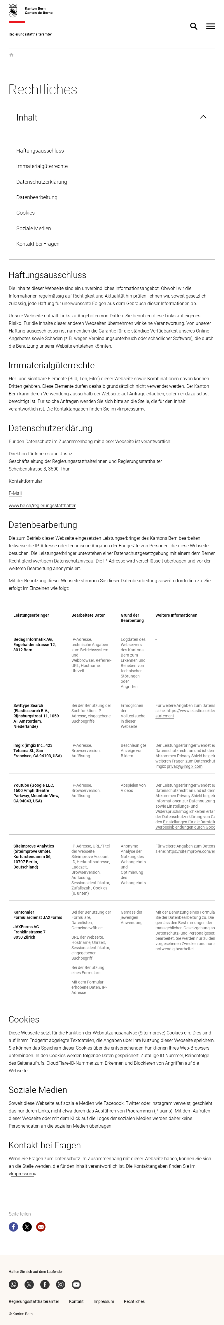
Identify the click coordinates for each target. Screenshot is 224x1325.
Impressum (130, 409)
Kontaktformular (25, 481)
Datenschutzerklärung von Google (193, 816)
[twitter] (27, 1228)
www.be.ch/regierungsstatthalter (42, 505)
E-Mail (15, 493)
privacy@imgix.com (184, 766)
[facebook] (13, 1228)
